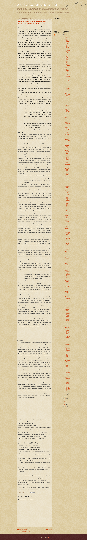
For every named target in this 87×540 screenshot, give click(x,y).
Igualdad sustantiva (67, 271)
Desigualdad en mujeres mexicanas (67, 319)
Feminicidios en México (67, 284)
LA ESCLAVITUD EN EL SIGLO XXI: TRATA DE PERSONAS (67, 193)
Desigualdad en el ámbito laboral (67, 278)
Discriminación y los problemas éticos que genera (67, 341)
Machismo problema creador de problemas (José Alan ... (67, 259)
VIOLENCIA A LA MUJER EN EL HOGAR (67, 301)
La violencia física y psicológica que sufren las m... (67, 288)
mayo (66, 394)
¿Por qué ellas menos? (67, 361)
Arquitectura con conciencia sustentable (67, 46)
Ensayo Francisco (67, 221)
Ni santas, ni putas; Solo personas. (67, 310)
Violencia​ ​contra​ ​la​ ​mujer (67, 213)
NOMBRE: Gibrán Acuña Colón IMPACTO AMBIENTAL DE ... (67, 63)
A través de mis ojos (67, 385)
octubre (66, 393)
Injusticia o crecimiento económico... (67, 80)
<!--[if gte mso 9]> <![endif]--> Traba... (67, 128)
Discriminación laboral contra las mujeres (67, 187)
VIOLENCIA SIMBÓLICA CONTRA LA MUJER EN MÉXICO (67, 306)
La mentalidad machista (67, 337)
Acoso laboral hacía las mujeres (67, 169)
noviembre (67, 37)
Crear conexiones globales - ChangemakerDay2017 (67, 41)
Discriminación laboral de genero (67, 345)
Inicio (36, 529)
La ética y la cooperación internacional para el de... (67, 124)
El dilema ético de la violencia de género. (67, 183)
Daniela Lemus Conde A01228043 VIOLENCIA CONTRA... (67, 248)
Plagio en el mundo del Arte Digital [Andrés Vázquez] (67, 147)
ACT (56, 34)
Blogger (49, 537)
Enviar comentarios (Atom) (26, 531)
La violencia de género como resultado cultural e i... (67, 382)
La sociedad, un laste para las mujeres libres (67, 354)
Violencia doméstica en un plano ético (67, 274)
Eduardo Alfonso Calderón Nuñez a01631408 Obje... (67, 253)
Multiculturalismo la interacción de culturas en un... (67, 136)
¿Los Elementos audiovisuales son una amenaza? (67, 119)
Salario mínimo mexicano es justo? (67, 132)
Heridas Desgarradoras (67, 238)
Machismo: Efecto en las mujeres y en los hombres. (67, 324)
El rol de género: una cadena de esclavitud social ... (67, 293)
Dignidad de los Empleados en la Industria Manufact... (67, 103)
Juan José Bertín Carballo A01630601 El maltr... (67, 243)
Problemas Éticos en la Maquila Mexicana (67, 95)
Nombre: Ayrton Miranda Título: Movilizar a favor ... (67, 204)
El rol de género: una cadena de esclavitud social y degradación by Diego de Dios (32, 22)
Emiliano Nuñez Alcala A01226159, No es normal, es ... (67, 266)
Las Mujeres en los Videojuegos (67, 110)
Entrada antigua (48, 529)
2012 (65, 403)
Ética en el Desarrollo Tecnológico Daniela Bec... (67, 152)
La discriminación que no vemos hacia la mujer (67, 349)
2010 (65, 406)
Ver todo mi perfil (57, 35)
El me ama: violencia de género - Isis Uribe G (67, 229)
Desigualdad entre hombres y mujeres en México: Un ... (67, 332)
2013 (65, 401)
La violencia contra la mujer (67, 281)
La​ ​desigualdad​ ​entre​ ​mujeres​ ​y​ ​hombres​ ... (67, 165)
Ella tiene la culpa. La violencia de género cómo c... (67, 364)
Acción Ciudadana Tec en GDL (38, 5)
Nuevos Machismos (67, 378)
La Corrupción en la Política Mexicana (67, 52)
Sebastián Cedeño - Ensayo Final (67, 209)
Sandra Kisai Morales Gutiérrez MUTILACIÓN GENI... (67, 173)
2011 (65, 404)
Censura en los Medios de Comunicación (67, 84)
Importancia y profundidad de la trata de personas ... (67, 179)
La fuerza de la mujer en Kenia (67, 161)
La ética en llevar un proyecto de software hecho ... (67, 157)
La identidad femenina (67, 358)
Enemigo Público (66, 107)
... (67, 98)
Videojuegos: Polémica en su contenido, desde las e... (67, 141)
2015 (65, 398)
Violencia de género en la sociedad (67, 328)
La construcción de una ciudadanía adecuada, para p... (67, 315)
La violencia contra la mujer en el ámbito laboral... (67, 225)
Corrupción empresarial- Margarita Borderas (67, 114)
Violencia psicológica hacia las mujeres (67, 369)
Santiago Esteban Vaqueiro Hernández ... (67, 217)
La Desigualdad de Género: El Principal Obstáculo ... (67, 198)
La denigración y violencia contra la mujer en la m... (67, 374)
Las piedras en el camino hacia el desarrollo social (67, 234)
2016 (65, 396)
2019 (65, 34)
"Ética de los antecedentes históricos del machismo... (67, 389)
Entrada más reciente (22, 529)
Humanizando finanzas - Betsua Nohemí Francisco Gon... (67, 57)
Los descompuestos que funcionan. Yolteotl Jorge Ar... (67, 89)
